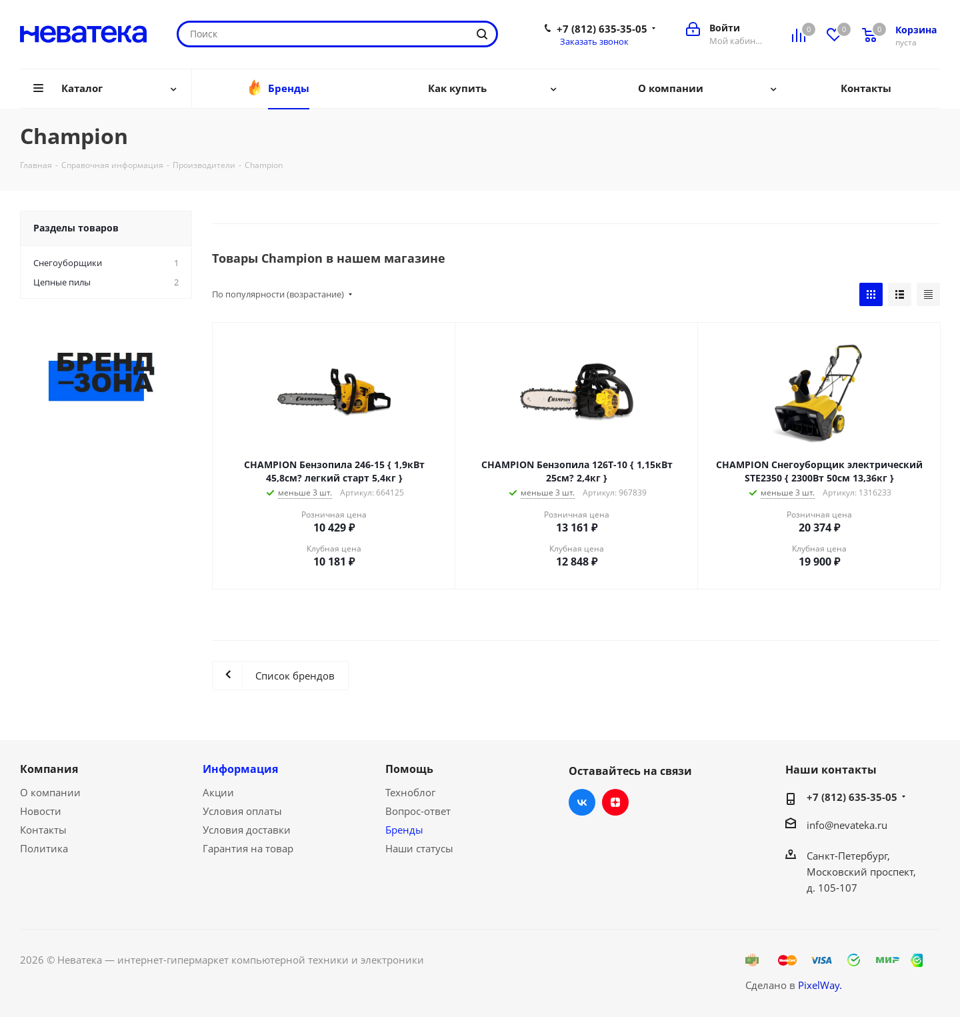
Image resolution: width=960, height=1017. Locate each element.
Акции (218, 792)
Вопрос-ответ (418, 811)
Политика (44, 848)
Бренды (404, 829)
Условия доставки (247, 829)
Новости (40, 811)
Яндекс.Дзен (615, 802)
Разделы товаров (76, 227)
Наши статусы (419, 848)
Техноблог (410, 792)
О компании (50, 792)
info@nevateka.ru (847, 825)
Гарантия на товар (248, 848)
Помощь (409, 769)
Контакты (43, 829)
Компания (49, 769)
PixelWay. (820, 985)
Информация (240, 769)
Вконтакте (582, 802)
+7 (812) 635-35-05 (602, 29)
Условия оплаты (242, 811)
